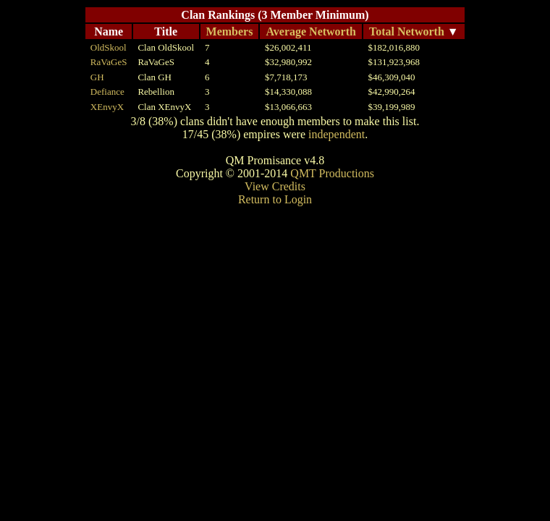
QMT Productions (332, 173)
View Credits (275, 186)
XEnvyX (107, 106)
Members (229, 31)
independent (336, 134)
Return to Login (275, 199)
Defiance (107, 91)
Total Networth (406, 31)
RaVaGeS (108, 61)
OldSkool (108, 47)
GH (97, 77)
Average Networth (311, 31)
